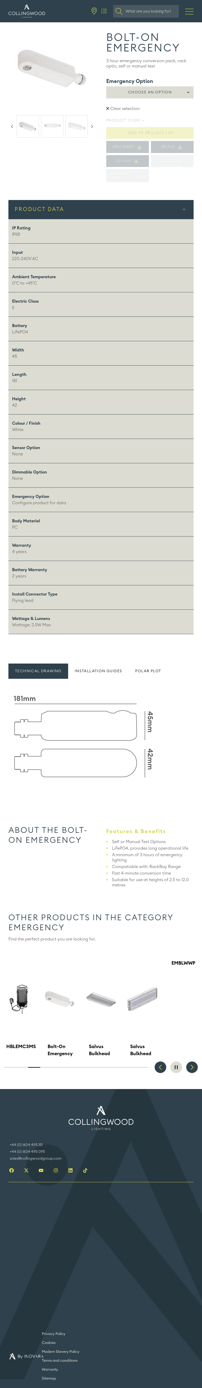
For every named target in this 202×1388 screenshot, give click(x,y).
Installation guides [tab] (98, 671)
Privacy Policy (53, 1334)
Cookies (48, 1343)
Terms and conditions (60, 1361)
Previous (12, 126)
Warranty (50, 1369)
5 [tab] (58, 1067)
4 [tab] (46, 1067)
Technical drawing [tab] (38, 671)
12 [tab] (142, 1067)
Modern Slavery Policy (60, 1352)
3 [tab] (34, 1067)
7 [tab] (82, 1067)
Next (92, 126)
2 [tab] (22, 1067)
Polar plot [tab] (148, 671)
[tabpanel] (101, 737)
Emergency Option (129, 81)
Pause (176, 1067)
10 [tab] (118, 1067)
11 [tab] (130, 1067)
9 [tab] (106, 1067)
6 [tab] (70, 1067)
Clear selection (123, 109)
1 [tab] (10, 1067)
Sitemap (49, 1378)
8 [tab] (94, 1067)
